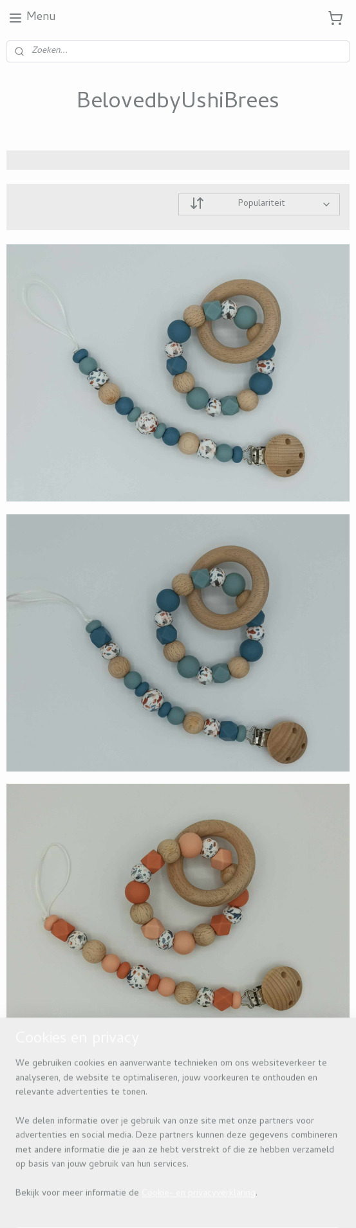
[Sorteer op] (259, 204)
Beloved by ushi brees (59, 1093)
